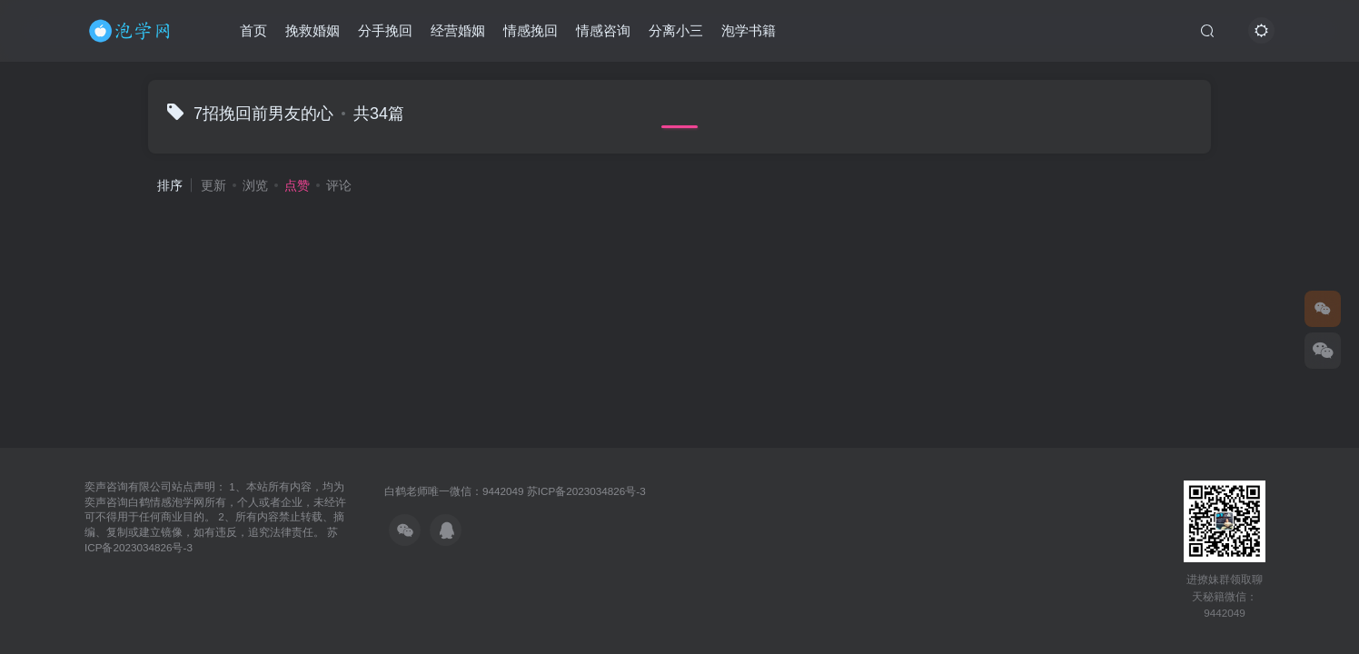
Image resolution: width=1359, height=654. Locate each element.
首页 (253, 30)
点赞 (297, 185)
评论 (339, 185)
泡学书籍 (748, 30)
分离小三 (676, 30)
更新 (213, 185)
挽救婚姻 (312, 30)
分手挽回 (385, 30)
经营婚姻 (458, 30)
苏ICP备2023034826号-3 (586, 491)
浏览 (255, 185)
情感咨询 (603, 30)
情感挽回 (530, 30)
